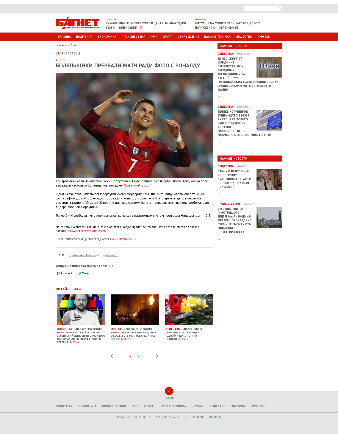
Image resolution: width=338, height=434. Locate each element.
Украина (64, 37)
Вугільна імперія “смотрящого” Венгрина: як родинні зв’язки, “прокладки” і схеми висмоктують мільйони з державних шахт (235, 220)
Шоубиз (197, 406)
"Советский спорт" (137, 185)
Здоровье (238, 406)
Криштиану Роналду (84, 255)
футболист (110, 255)
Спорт (167, 37)
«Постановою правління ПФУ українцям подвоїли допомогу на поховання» (189, 332)
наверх (169, 397)
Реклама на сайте (167, 416)
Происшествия (133, 37)
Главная (61, 45)
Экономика (107, 37)
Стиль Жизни (188, 37)
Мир (154, 37)
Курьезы (264, 37)
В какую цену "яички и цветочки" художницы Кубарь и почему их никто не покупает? (234, 179)
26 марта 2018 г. (126, 239)
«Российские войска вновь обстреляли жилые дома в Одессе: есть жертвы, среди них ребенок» (135, 332)
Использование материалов (203, 416)
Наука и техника (217, 37)
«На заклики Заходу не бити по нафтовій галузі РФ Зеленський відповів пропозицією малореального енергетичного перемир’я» (81, 334)
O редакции (143, 416)
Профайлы (123, 416)
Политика (84, 37)
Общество (244, 37)
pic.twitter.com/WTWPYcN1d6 (87, 231)
